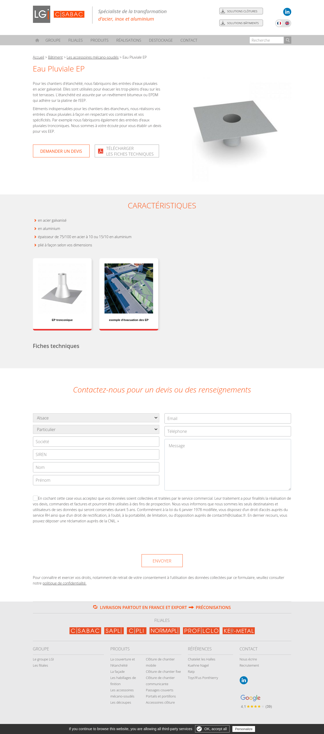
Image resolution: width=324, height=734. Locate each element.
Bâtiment (55, 57)
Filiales (75, 40)
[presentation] (162, 537)
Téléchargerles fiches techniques (130, 151)
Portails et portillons (161, 696)
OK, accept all (215, 729)
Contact (188, 40)
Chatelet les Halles (201, 659)
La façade (117, 671)
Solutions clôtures (242, 11)
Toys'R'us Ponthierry (203, 677)
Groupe (52, 40)
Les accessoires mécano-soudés (93, 57)
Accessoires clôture (160, 702)
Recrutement (249, 665)
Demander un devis (61, 151)
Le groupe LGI (43, 659)
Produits (99, 40)
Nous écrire (248, 659)
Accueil (38, 57)
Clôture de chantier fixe (163, 671)
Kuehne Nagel (198, 665)
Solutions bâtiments (243, 23)
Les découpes (120, 702)
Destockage (161, 40)
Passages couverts (159, 690)
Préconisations (213, 607)
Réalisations (128, 40)
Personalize (243, 729)
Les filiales (40, 665)
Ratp (191, 671)
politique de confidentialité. (64, 583)
